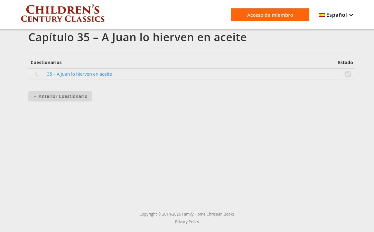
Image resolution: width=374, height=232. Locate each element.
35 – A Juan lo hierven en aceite (79, 74)
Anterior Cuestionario (60, 96)
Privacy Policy (187, 222)
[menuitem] (337, 15)
